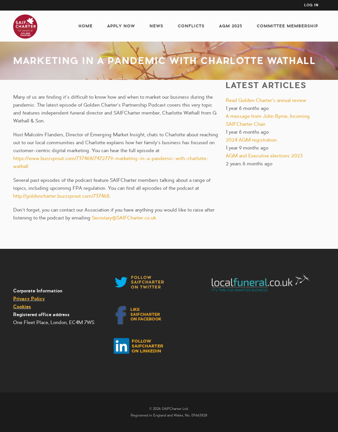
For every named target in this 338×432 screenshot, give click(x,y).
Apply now (121, 25)
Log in (311, 5)
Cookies (22, 307)
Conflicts (191, 25)
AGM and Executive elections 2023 (264, 156)
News (156, 25)
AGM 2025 (230, 25)
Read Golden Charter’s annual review (266, 100)
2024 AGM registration (251, 140)
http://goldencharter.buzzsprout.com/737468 (61, 196)
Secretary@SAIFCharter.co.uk (124, 218)
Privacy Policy (29, 299)
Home (86, 25)
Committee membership (287, 25)
